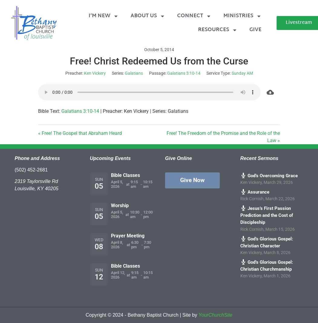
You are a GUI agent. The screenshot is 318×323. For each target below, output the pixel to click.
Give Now (192, 180)
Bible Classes (125, 175)
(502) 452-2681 (31, 169)
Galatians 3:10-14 (183, 73)
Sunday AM (242, 73)
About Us (148, 16)
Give (255, 29)
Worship (120, 205)
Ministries (242, 16)
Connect (194, 16)
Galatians (134, 73)
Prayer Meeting (127, 236)
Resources (217, 30)
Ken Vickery (95, 73)
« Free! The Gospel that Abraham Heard (80, 133)
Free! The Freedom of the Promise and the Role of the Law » (223, 136)
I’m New (103, 16)
